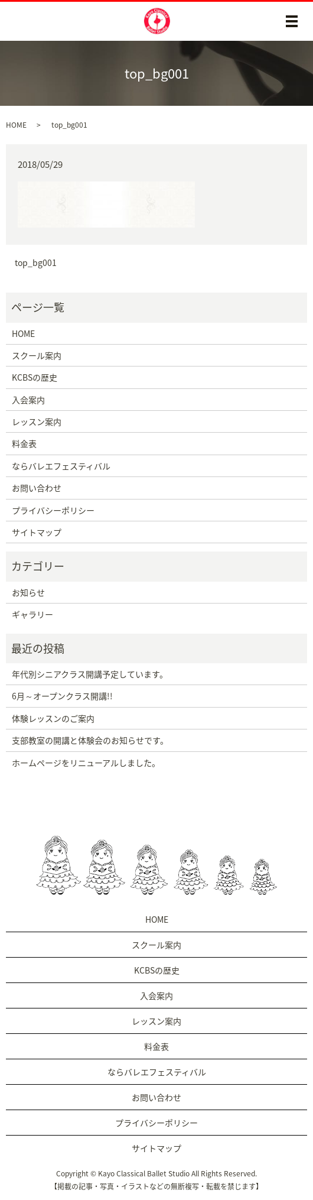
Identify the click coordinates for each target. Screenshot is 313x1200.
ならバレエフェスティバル (61, 466)
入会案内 (28, 400)
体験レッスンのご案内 (53, 718)
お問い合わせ (36, 488)
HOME (16, 124)
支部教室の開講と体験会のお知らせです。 (90, 740)
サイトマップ (36, 532)
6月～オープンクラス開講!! (62, 696)
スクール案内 (36, 355)
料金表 (24, 443)
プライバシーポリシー (53, 510)
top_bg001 (36, 262)
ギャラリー (32, 614)
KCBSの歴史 (34, 377)
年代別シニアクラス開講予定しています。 (90, 674)
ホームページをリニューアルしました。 (86, 762)
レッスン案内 (36, 421)
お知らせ (28, 592)
